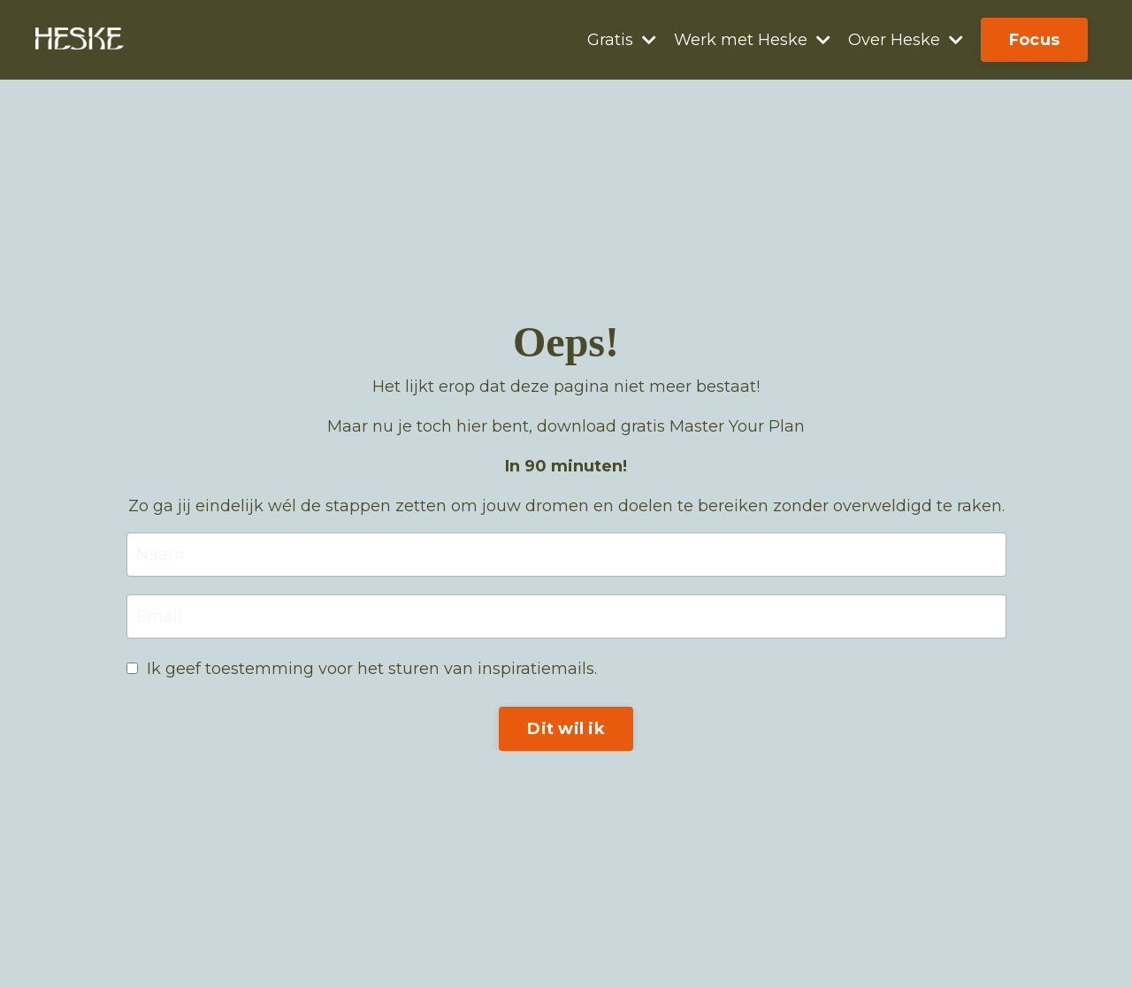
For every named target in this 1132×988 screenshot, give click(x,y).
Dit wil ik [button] (566, 729)
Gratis (621, 40)
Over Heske (905, 40)
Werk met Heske (752, 40)
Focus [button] (1034, 40)
